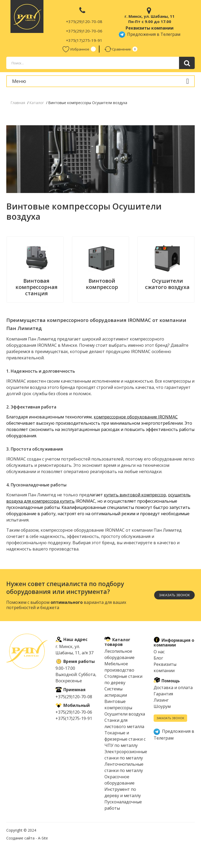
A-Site (43, 838)
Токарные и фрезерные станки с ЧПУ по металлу (125, 739)
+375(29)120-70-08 (84, 21)
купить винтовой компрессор (135, 495)
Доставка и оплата (173, 687)
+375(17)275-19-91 (84, 40)
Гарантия (163, 694)
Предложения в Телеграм (149, 34)
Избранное (76, 49)
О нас (159, 652)
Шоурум (162, 706)
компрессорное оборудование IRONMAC (136, 417)
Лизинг (161, 700)
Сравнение (117, 49)
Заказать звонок (174, 595)
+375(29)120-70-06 (84, 30)
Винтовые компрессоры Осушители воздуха (124, 708)
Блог (158, 658)
